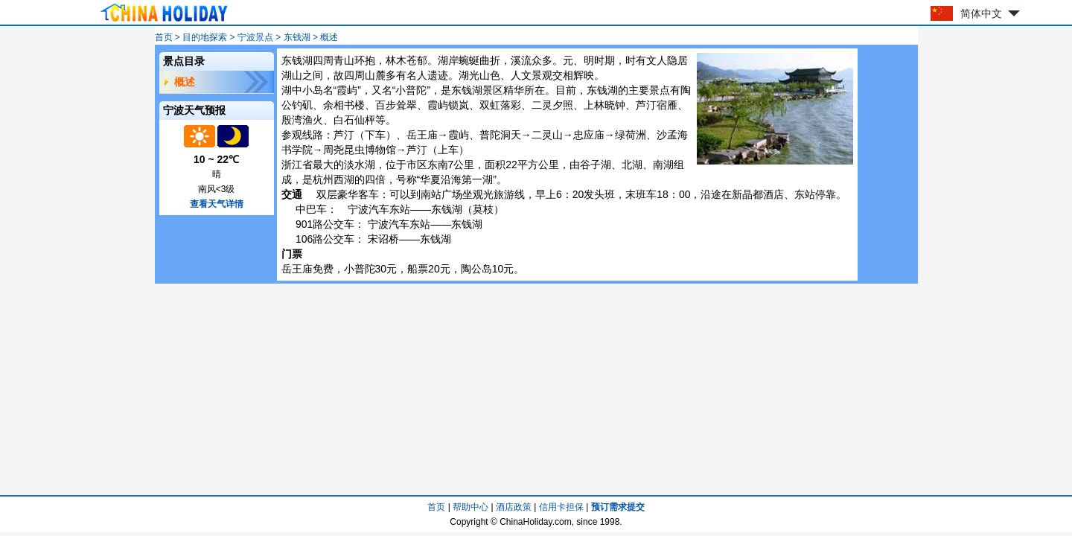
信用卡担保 (561, 507)
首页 (164, 37)
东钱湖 (297, 37)
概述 (184, 82)
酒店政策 (514, 507)
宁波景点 (255, 37)
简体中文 (981, 13)
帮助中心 (470, 507)
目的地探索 (204, 37)
